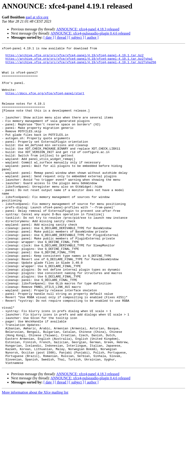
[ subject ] (76, 37)
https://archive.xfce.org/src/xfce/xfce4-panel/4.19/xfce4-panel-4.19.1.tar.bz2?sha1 (79, 61)
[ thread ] (61, 37)
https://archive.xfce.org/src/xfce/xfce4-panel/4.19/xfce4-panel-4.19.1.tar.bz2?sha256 (81, 65)
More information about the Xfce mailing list (35, 456)
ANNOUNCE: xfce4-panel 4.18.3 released (87, 29)
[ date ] (48, 37)
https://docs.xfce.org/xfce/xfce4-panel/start (45, 103)
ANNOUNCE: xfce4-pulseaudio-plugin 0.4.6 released (90, 33)
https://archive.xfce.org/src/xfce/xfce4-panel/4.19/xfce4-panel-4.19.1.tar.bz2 (75, 57)
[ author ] (92, 37)
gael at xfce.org (37, 17)
